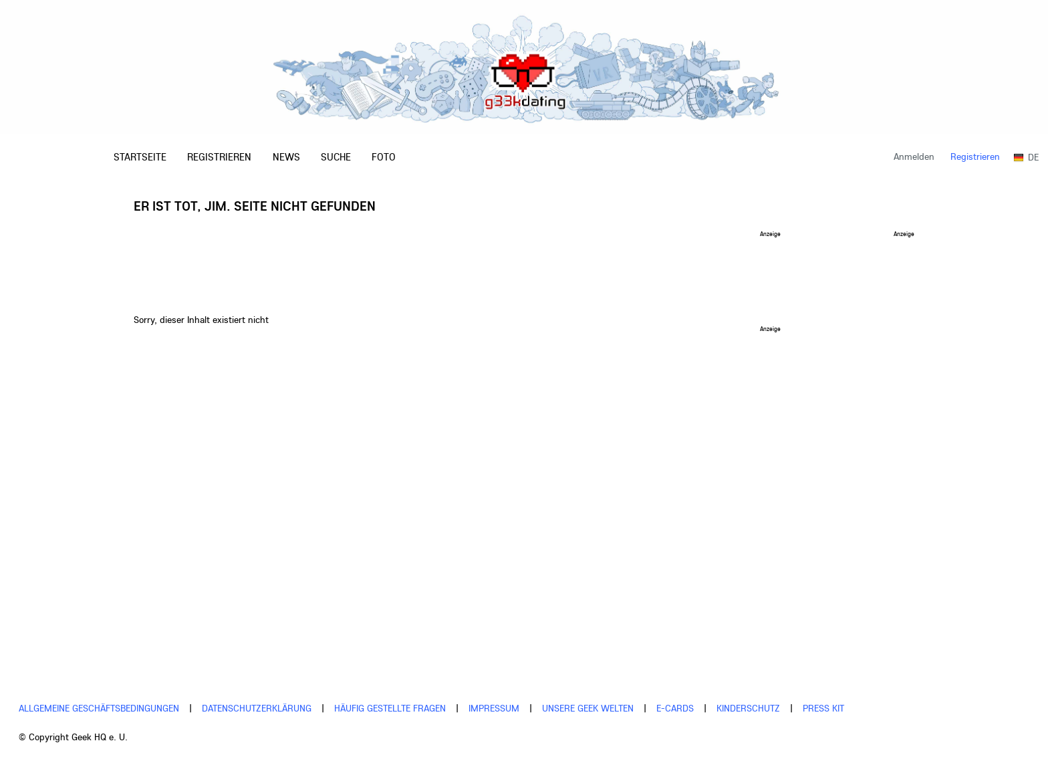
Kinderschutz (748, 708)
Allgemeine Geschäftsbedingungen (99, 708)
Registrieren (975, 156)
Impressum (494, 708)
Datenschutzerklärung (256, 708)
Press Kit (823, 708)
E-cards (675, 708)
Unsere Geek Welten (588, 708)
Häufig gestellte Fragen (390, 708)
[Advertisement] (457, 267)
